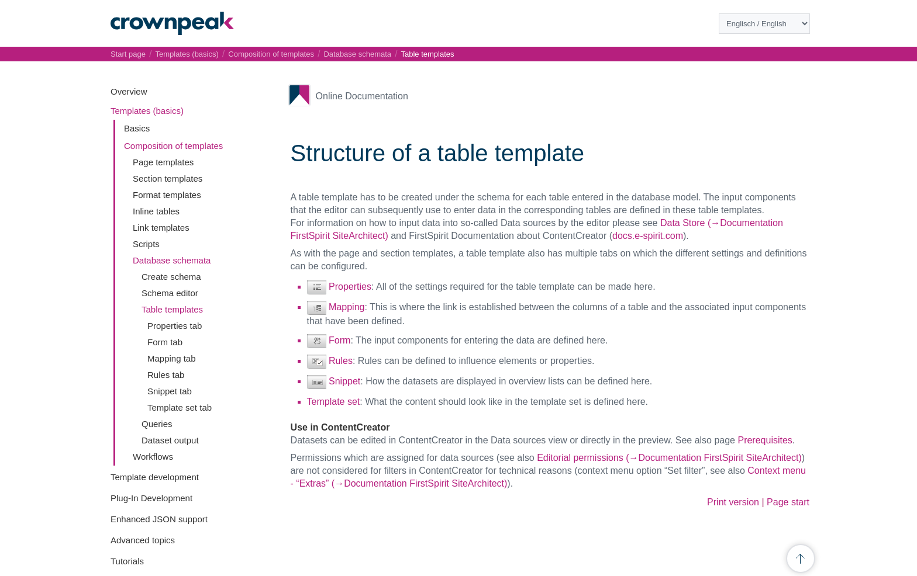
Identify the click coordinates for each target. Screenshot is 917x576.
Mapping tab (171, 358)
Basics (137, 128)
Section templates (167, 178)
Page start (788, 502)
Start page (128, 54)
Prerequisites (764, 440)
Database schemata (172, 260)
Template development (155, 477)
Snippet (344, 381)
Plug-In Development (151, 498)
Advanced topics (143, 540)
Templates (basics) (147, 111)
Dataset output (170, 440)
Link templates (161, 228)
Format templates (167, 195)
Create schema (171, 277)
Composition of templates (173, 146)
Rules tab (165, 375)
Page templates (163, 162)
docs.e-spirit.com (647, 236)
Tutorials (127, 561)
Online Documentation (362, 96)
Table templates (172, 309)
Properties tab (174, 326)
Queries (157, 424)
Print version (733, 502)
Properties (350, 287)
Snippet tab (169, 391)
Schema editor (170, 293)
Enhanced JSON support (159, 519)
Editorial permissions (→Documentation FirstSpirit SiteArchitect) (669, 458)
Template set (333, 402)
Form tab (164, 342)
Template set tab (179, 407)
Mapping (346, 307)
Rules (341, 361)
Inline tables (156, 211)
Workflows (153, 457)
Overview (129, 91)
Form (339, 340)
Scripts (146, 244)
